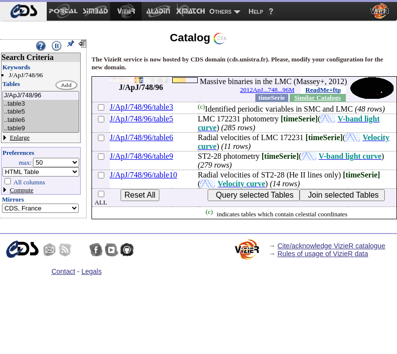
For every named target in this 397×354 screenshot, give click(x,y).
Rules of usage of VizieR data (322, 254)
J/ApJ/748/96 (41, 95)
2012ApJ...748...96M (267, 89)
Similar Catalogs (317, 97)
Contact (63, 271)
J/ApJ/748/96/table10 (143, 175)
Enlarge (20, 137)
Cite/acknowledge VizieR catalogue (331, 246)
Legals (91, 271)
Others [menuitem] (221, 11)
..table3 (41, 104)
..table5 (41, 112)
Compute (21, 190)
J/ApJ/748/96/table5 (141, 119)
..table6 (41, 120)
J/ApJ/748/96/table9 (141, 156)
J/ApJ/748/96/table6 (141, 137)
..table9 (41, 128)
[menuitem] (23, 11)
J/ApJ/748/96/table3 (141, 107)
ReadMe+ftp (323, 89)
